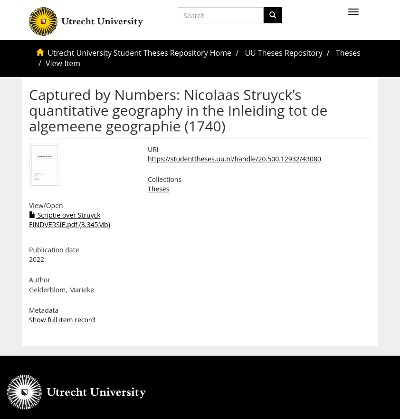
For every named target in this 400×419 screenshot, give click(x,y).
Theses (348, 53)
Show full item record (62, 319)
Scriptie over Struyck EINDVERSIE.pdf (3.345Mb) (69, 219)
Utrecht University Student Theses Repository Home (139, 53)
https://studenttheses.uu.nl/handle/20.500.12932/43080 (234, 158)
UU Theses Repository (283, 53)
